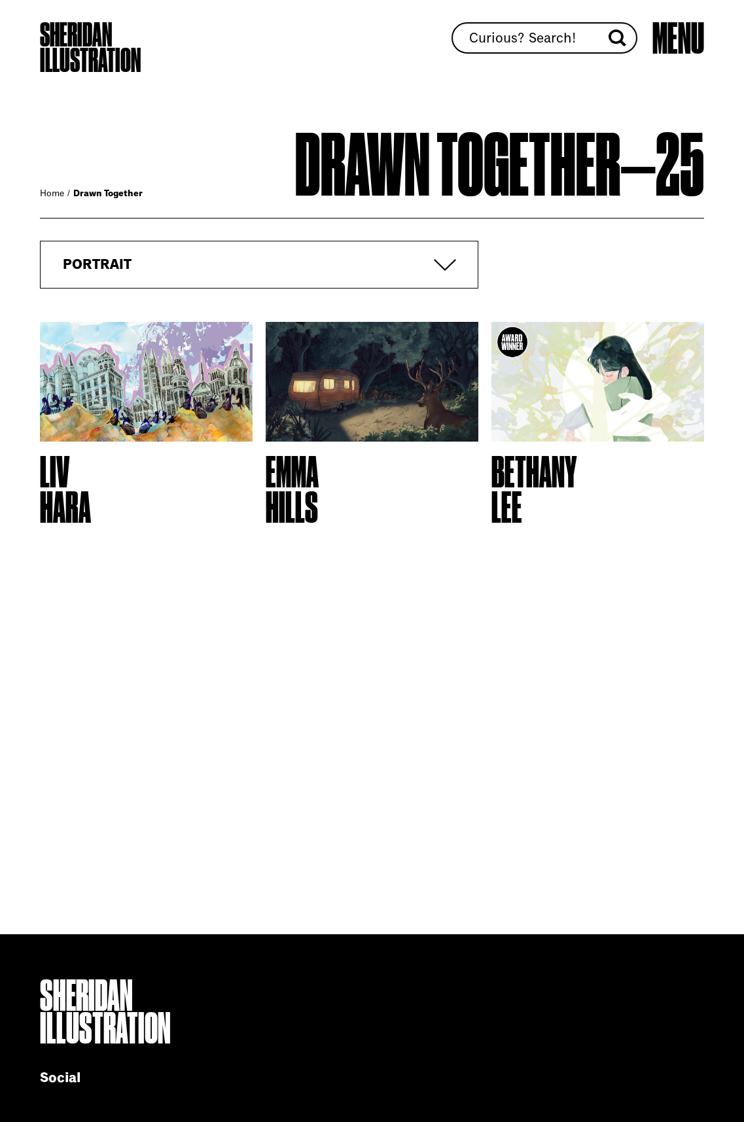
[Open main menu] (678, 38)
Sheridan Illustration (90, 48)
